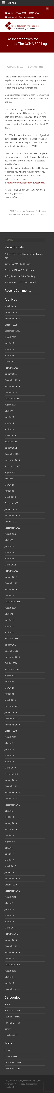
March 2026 (10, 306)
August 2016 (10, 897)
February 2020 (11, 706)
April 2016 (9, 921)
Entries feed (11, 1056)
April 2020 (9, 693)
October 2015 (11, 958)
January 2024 (11, 447)
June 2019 (9, 749)
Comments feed (13, 1062)
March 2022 (10, 564)
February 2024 (11, 441)
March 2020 (10, 700)
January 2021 (11, 644)
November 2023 (12, 460)
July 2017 (9, 847)
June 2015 (9, 983)
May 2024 (9, 423)
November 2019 (12, 724)
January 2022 (11, 577)
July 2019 (9, 743)
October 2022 (11, 521)
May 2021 (9, 626)
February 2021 (11, 638)
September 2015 (12, 964)
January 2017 (11, 872)
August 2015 (10, 970)
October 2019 (11, 730)
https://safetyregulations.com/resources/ (26, 182)
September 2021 (12, 601)
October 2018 (11, 798)
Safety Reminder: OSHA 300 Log (20, 276)
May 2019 (9, 755)
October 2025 (11, 324)
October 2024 (11, 392)
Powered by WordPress (14, 1084)
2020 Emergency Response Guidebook (26, 211)
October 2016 (11, 884)
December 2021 (12, 583)
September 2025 (12, 330)
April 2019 (9, 761)
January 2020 (11, 712)
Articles (8, 1004)
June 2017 (9, 853)
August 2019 (10, 737)
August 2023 (10, 472)
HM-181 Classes (12, 1022)
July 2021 (9, 614)
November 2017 (12, 829)
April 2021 (9, 632)
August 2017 (10, 841)
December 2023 (12, 454)
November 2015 (12, 952)
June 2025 (9, 343)
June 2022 (9, 546)
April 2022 (9, 558)
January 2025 (11, 374)
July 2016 (9, 903)
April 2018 (9, 817)
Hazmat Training (12, 1016)
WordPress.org (13, 1068)
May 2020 (9, 687)
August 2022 (10, 533)
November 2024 (12, 386)
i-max (33, 1084)
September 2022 (12, 527)
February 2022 (11, 570)
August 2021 (10, 607)
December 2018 (12, 786)
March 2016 (10, 927)
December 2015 (12, 946)
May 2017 (9, 860)
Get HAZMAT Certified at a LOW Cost (28, 214)
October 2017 (11, 835)
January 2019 (11, 780)
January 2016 (11, 940)
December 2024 (12, 380)
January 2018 (11, 823)
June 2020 (9, 681)
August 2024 (10, 404)
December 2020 (12, 650)
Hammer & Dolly (12, 1010)
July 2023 (9, 478)
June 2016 (9, 909)
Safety (8, 1029)
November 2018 (12, 792)
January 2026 (11, 312)
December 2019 (12, 718)
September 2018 (12, 804)
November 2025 (12, 318)
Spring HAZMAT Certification (18, 264)
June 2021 (9, 620)
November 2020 (12, 657)
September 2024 (12, 398)
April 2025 (9, 355)
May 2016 (9, 915)
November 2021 (12, 589)
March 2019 (10, 767)
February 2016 (11, 933)
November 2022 (12, 515)
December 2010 (12, 989)
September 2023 (12, 466)
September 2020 (12, 669)
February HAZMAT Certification (19, 270)
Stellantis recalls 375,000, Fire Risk (20, 282)
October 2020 (11, 663)
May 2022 (9, 552)
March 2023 (10, 497)
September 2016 (12, 890)
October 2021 (11, 595)
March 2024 (10, 435)
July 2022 (9, 540)
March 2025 (10, 361)
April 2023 (9, 490)
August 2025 (10, 337)
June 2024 (9, 417)
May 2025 (9, 349)
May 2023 (9, 484)
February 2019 (11, 774)
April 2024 (9, 429)
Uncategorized (36, 66)
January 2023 (11, 509)
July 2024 (9, 411)
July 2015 (9, 977)
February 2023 (11, 503)
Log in (9, 1050)
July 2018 (9, 810)
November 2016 (12, 878)
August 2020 (10, 675)
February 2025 (11, 367)
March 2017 (10, 866)
